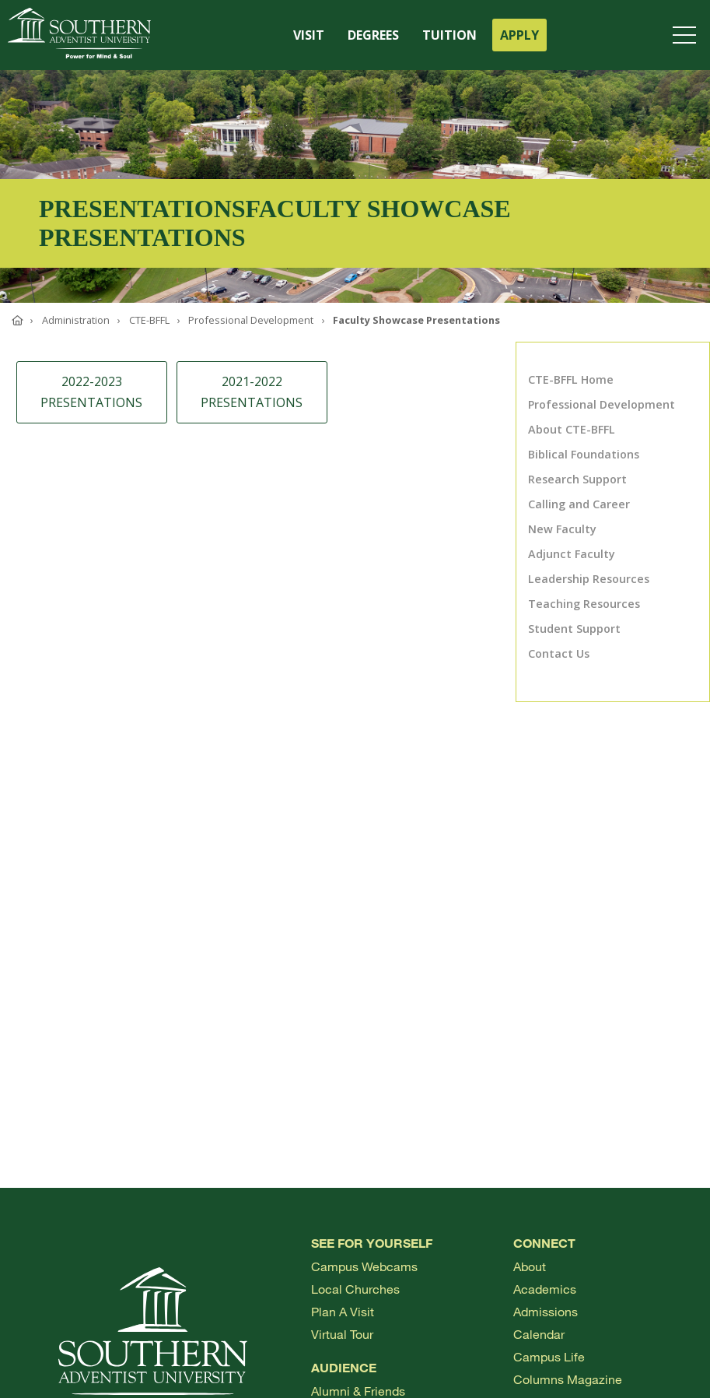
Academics (544, 1288)
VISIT (308, 35)
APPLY (519, 35)
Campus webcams (364, 1266)
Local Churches (355, 1288)
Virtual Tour (342, 1333)
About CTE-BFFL (571, 429)
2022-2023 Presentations (91, 392)
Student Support (574, 628)
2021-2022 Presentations (252, 392)
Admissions (545, 1311)
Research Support (577, 479)
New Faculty (562, 529)
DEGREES (373, 35)
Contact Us (558, 653)
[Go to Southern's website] (79, 35)
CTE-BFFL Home (571, 379)
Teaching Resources (584, 603)
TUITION (449, 35)
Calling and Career (579, 504)
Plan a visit (342, 1311)
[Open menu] (687, 35)
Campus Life (549, 1356)
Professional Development (601, 404)
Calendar (539, 1333)
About (529, 1266)
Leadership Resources (588, 578)
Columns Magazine (567, 1379)
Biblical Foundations (583, 454)
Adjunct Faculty (571, 553)
